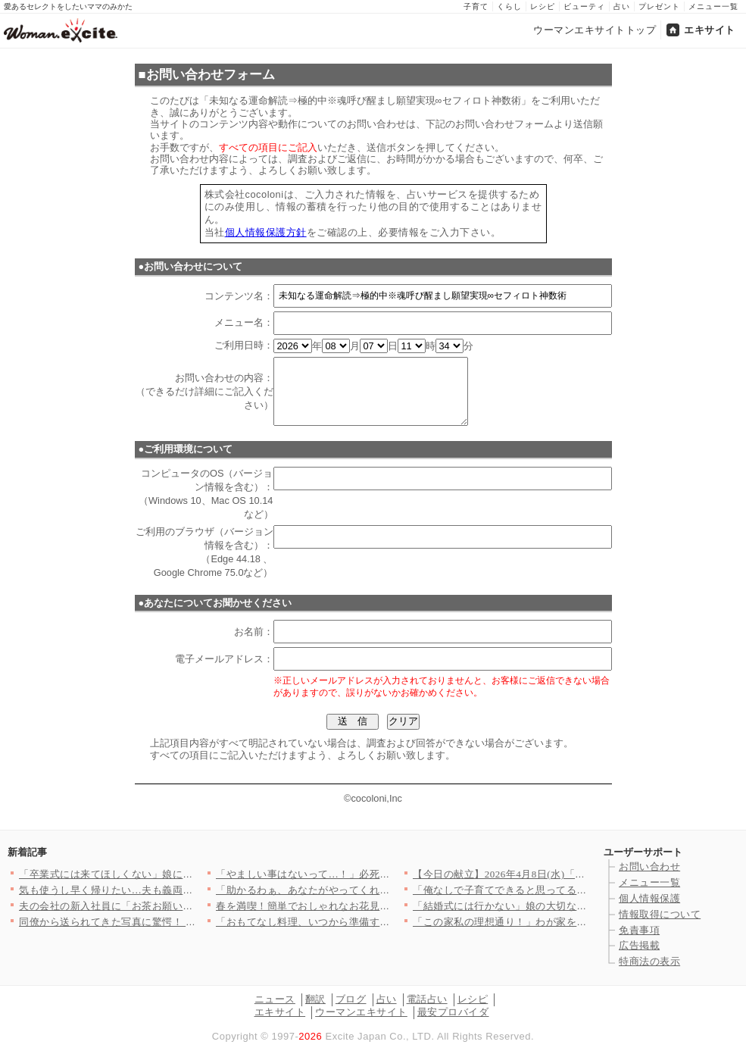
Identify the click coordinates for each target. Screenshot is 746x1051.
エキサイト (709, 30)
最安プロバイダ (453, 1012)
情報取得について (660, 914)
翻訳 (315, 999)
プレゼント (659, 6)
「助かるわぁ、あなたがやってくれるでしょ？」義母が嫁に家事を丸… (380, 890)
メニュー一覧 (713, 6)
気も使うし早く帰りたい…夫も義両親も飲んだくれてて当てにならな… (183, 890)
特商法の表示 (649, 961)
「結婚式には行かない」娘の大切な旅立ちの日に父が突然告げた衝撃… (577, 906)
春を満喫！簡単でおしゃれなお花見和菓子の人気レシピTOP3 (356, 906)
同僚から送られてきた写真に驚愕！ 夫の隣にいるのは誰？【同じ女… (179, 921)
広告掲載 (639, 945)
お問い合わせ (649, 866)
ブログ (351, 999)
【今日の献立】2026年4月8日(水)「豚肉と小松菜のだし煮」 (550, 874)
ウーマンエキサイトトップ (594, 30)
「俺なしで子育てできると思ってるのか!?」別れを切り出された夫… (571, 890)
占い (621, 6)
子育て (476, 6)
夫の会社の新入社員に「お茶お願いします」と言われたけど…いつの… (183, 906)
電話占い (427, 999)
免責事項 (639, 930)
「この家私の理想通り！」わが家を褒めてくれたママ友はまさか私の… (577, 921)
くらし (509, 6)
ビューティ (584, 6)
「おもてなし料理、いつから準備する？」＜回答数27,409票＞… (363, 921)
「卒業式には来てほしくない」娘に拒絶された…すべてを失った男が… (183, 874)
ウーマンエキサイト (361, 1012)
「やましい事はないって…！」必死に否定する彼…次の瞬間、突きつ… (380, 874)
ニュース (274, 999)
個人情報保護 (649, 898)
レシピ (542, 6)
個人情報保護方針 (266, 232)
